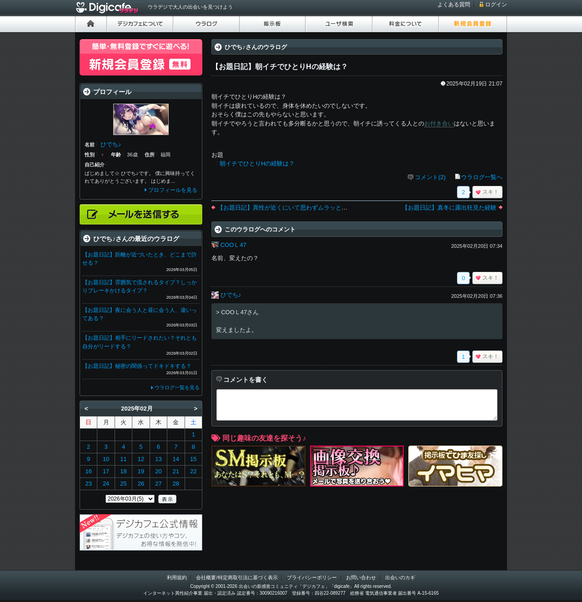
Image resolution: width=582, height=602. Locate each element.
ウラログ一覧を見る (177, 387)
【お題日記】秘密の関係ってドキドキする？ (136, 366)
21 (176, 471)
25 (123, 483)
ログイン (496, 4)
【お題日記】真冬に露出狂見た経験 (449, 207)
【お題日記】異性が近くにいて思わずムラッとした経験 (291, 207)
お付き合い (439, 123)
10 (106, 459)
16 (88, 471)
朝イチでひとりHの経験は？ (257, 163)
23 (88, 483)
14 (176, 459)
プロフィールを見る (172, 190)
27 (158, 483)
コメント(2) (430, 177)
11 (123, 459)
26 (141, 483)
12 (141, 459)
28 (176, 483)
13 (158, 459)
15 (193, 459)
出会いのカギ (400, 577)
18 (123, 471)
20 (158, 471)
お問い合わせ (361, 577)
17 (106, 471)
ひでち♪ (231, 294)
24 (106, 483)
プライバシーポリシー (312, 577)
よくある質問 (453, 4)
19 (141, 471)
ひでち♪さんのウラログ (256, 47)
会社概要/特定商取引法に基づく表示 (236, 577)
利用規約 (177, 577)
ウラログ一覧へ (481, 177)
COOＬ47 (233, 244)
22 (193, 471)
